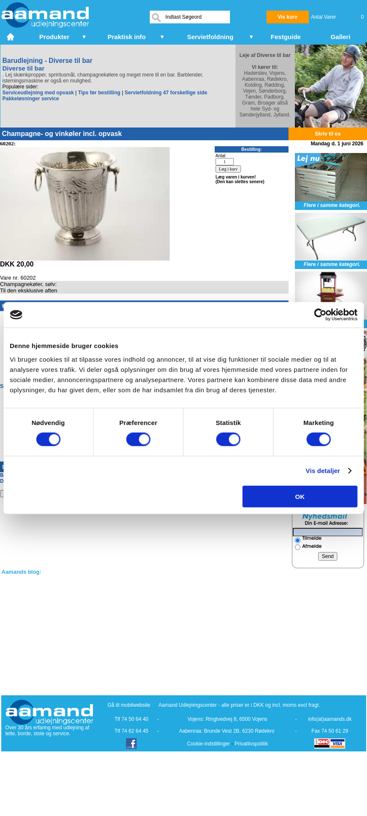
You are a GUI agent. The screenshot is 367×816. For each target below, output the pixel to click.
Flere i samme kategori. (332, 205)
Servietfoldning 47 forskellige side (166, 93)
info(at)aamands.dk (330, 719)
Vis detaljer (323, 470)
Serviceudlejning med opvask (38, 93)
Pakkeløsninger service (31, 99)
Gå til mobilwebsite (129, 705)
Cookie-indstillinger (208, 744)
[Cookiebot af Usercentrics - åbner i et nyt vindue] (320, 315)
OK (300, 496)
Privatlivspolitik (251, 744)
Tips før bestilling (99, 93)
